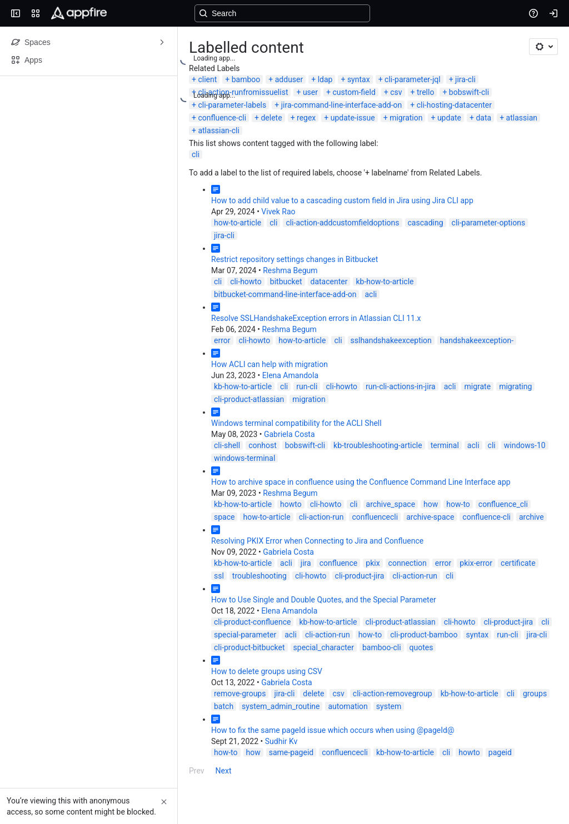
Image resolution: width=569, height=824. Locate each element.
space (224, 517)
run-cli (306, 386)
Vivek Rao (278, 211)
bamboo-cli (381, 647)
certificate (518, 563)
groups (535, 693)
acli (371, 294)
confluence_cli (503, 504)
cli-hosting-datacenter (454, 105)
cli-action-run (321, 517)
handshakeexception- (476, 340)
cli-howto (246, 281)
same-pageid (291, 752)
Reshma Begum (290, 270)
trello (425, 92)
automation (347, 706)
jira (306, 563)
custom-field (353, 92)
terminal (445, 445)
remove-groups (240, 693)
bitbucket (286, 281)
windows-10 (525, 445)
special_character (323, 647)
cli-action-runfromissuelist (243, 92)
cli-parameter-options (489, 222)
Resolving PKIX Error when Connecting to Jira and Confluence (317, 540)
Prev (196, 770)
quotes (421, 647)
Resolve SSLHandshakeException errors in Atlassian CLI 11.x (316, 318)
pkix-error (476, 563)
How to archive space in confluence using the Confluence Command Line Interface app (361, 482)
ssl (219, 575)
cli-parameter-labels (232, 105)
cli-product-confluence (252, 621)
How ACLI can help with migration (269, 364)
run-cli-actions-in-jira (401, 386)
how (430, 504)
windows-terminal (244, 458)
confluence (339, 563)
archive (531, 517)
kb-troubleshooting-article (377, 445)
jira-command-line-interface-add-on (341, 105)
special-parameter (245, 634)
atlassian (521, 117)
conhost (262, 445)
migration (406, 117)
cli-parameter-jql (413, 79)
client (207, 79)
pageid (500, 752)
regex (306, 117)
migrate (477, 386)
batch (223, 706)
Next (224, 770)
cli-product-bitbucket (249, 647)
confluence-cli (222, 117)
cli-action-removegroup (392, 693)
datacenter (329, 281)
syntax (358, 79)
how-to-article (237, 222)
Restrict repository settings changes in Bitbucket (294, 259)
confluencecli (375, 517)
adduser (289, 79)
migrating (515, 386)
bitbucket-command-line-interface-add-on (285, 294)
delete (271, 117)
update (449, 117)
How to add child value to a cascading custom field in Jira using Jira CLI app (342, 200)
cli (195, 154)
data (483, 117)
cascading (425, 222)
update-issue (353, 117)
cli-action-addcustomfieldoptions (342, 222)
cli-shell (227, 445)
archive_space (391, 504)
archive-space (430, 517)
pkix (373, 563)
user (310, 92)
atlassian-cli (218, 130)
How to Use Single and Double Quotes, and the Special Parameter (323, 599)
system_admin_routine (281, 706)
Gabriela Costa (289, 434)
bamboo (246, 79)
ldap (325, 79)
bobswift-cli (469, 92)
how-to (458, 504)
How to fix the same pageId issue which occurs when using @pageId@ (332, 730)
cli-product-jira (360, 575)
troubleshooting (259, 575)
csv (396, 92)
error (222, 340)
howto (291, 504)
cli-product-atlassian (249, 399)
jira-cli (465, 79)
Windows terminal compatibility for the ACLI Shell (296, 423)
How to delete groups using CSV (266, 671)
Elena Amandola (290, 375)
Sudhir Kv (281, 741)
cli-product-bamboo (423, 634)
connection (407, 563)
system (388, 706)
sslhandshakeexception (391, 340)
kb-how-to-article (384, 281)
